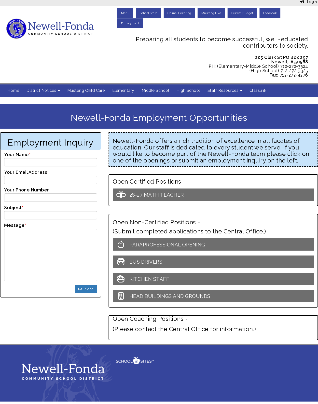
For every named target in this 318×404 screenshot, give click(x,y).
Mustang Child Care (86, 90)
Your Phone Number (26, 190)
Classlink (257, 90)
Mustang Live (211, 13)
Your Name (17, 154)
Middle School (155, 90)
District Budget (242, 13)
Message (15, 225)
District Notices (43, 90)
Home (13, 90)
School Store (148, 13)
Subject (13, 207)
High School (188, 90)
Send (86, 289)
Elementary (123, 90)
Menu (125, 13)
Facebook (270, 13)
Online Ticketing (179, 13)
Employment (130, 23)
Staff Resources (224, 90)
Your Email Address (26, 172)
